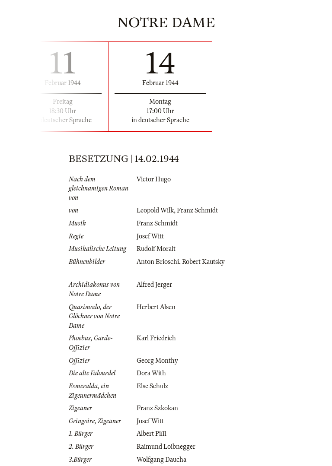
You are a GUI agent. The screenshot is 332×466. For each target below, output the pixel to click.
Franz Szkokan (157, 408)
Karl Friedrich (156, 338)
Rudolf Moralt (156, 248)
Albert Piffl (151, 433)
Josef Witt (150, 236)
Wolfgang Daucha (161, 459)
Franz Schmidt (197, 210)
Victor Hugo (154, 179)
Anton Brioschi (158, 261)
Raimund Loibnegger (166, 446)
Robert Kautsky (203, 261)
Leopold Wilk (155, 210)
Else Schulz (152, 386)
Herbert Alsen (156, 307)
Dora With (151, 373)
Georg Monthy (157, 360)
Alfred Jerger (154, 284)
